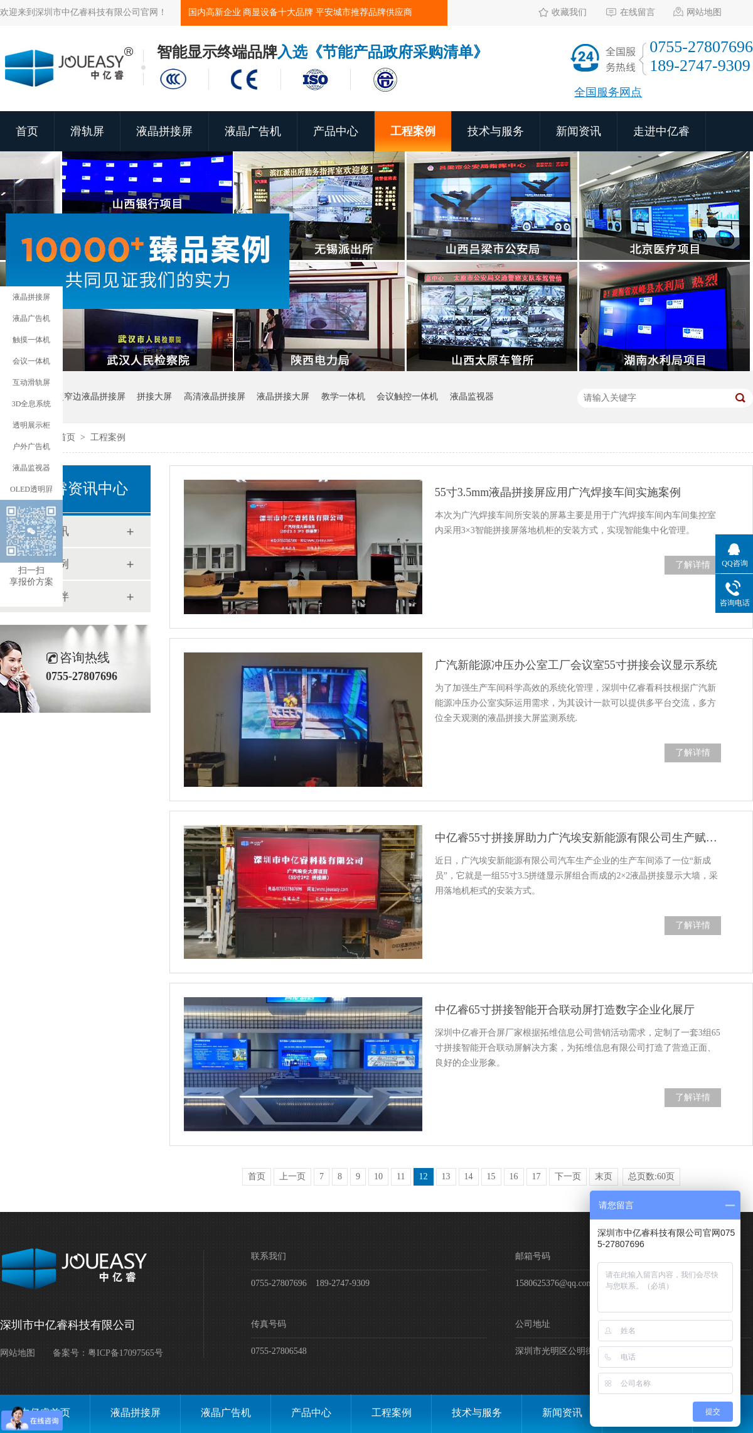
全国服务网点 (608, 92)
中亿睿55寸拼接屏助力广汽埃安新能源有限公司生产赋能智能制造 (578, 837)
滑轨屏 (87, 131)
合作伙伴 (46, 596)
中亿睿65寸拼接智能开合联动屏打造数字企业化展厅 (565, 1009)
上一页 (292, 1176)
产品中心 (335, 131)
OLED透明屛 (31, 489)
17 (536, 1176)
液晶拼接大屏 (283, 396)
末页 (603, 1176)
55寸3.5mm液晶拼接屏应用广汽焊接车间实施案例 (558, 492)
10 (378, 1176)
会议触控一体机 (407, 396)
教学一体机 (343, 396)
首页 (27, 131)
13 (446, 1176)
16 (514, 1176)
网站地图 (704, 12)
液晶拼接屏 (164, 131)
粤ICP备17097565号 (125, 1353)
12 (423, 1176)
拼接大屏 (154, 396)
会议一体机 (31, 361)
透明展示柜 (31, 425)
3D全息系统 (31, 403)
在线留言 (637, 12)
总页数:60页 (651, 1176)
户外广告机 (31, 446)
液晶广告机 (253, 131)
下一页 (568, 1176)
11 (401, 1176)
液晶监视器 (472, 396)
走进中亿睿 (661, 131)
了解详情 (692, 565)
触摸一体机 (31, 339)
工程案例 (412, 131)
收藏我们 (569, 12)
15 (491, 1176)
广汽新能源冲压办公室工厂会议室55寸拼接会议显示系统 (576, 665)
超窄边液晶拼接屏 (90, 396)
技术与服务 (495, 131)
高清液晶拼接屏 (214, 396)
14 (468, 1176)
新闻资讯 (578, 131)
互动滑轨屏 (31, 382)
